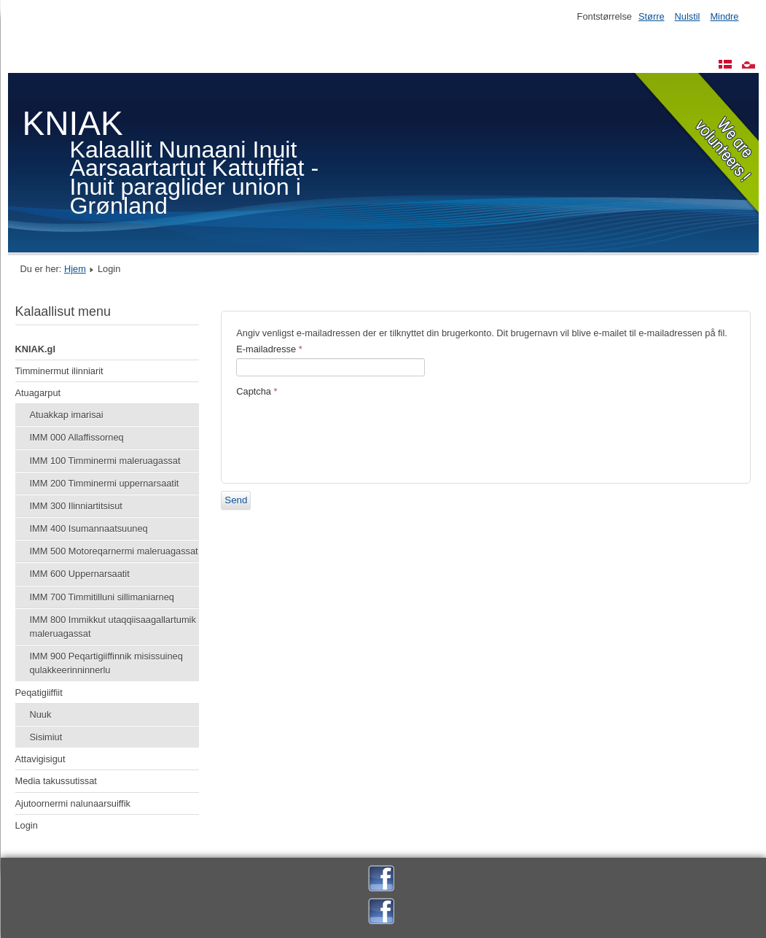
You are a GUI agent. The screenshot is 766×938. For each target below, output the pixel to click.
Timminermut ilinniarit (59, 370)
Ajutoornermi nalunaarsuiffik (72, 803)
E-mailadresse (269, 349)
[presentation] (347, 432)
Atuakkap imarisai (66, 414)
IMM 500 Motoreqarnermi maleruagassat (114, 551)
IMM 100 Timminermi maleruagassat (105, 460)
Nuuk (41, 714)
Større (651, 16)
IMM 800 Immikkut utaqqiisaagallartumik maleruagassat (113, 626)
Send (235, 500)
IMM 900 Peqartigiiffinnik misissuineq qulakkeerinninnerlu (106, 663)
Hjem (75, 268)
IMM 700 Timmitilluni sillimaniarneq (102, 597)
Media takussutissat (56, 780)
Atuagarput (38, 392)
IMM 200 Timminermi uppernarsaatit (104, 483)
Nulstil (687, 16)
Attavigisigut (40, 758)
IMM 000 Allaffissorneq (77, 437)
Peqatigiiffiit (39, 692)
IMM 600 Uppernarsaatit (80, 573)
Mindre (724, 16)
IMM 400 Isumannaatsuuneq (89, 528)
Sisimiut (46, 737)
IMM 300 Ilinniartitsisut (76, 505)
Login (26, 825)
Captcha (256, 391)
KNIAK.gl (35, 349)
